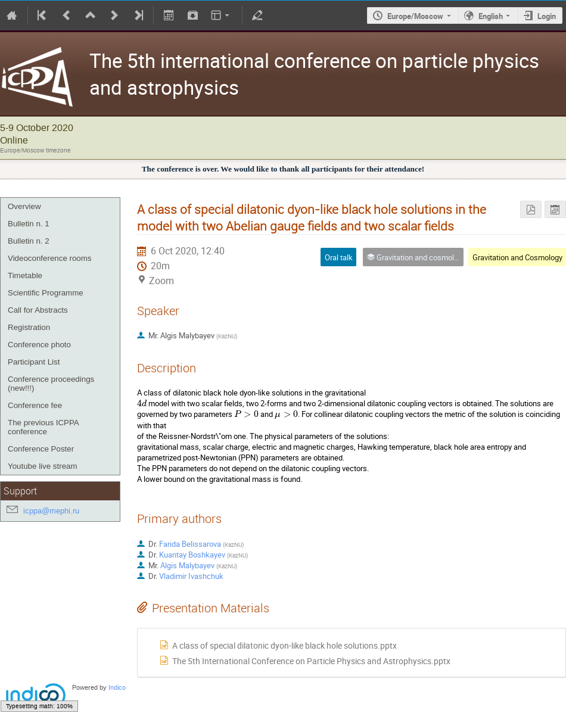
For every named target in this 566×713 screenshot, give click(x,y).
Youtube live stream (42, 466)
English (490, 16)
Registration (29, 327)
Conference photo (39, 344)
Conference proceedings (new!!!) (51, 384)
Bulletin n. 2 (28, 240)
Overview (24, 206)
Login (546, 16)
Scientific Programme (45, 292)
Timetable (25, 275)
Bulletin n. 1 (28, 223)
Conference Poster (41, 448)
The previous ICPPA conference (43, 427)
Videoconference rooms (50, 258)
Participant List (34, 361)
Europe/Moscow (415, 16)
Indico (117, 687)
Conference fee (35, 405)
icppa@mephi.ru (51, 511)
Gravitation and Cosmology (517, 257)
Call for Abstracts (38, 310)
